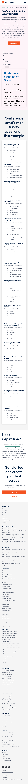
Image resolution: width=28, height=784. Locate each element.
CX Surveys (4, 572)
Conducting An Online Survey (9, 740)
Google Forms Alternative (8, 682)
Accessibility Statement (7, 772)
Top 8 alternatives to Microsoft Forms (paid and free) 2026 (13, 553)
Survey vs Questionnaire (7, 738)
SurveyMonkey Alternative (8, 670)
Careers (4, 514)
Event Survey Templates (7, 702)
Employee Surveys (6, 626)
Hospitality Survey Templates (8, 700)
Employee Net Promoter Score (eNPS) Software (13, 649)
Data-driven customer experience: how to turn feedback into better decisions (13, 535)
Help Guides (4, 752)
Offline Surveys (5, 661)
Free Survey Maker (6, 717)
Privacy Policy (5, 774)
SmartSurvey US (6, 520)
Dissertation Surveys (6, 610)
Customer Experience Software (9, 631)
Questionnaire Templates (8, 723)
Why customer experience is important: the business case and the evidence (14, 542)
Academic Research (6, 608)
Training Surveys (6, 586)
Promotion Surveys (6, 598)
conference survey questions (12, 446)
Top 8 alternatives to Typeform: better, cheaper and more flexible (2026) (14, 557)
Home (3, 509)
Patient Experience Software (8, 635)
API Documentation (6, 760)
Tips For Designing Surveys (8, 742)
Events (8, 7)
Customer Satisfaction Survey (9, 578)
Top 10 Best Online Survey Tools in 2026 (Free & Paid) (13, 560)
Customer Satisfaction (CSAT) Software (11, 645)
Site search (4, 522)
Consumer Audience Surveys (8, 600)
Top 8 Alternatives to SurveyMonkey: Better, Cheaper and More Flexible (12, 564)
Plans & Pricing (5, 511)
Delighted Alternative (7, 674)
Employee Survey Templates (8, 698)
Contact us (4, 512)
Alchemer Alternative (7, 678)
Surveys (4, 7)
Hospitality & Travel (6, 622)
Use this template (14, 43)
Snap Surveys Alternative (8, 680)
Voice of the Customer (7, 576)
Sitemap (4, 770)
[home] (8, 2)
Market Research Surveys (8, 592)
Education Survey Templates (8, 705)
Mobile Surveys (5, 663)
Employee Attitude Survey (8, 744)
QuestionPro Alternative (7, 684)
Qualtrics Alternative (7, 672)
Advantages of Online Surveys (9, 733)
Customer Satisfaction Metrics (9, 528)
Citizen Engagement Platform (9, 637)
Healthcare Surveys (6, 616)
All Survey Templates (7, 709)
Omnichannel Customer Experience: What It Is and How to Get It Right (14, 531)
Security (4, 516)
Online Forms (5, 725)
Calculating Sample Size (7, 736)
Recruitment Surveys (7, 584)
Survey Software (6, 715)
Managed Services (6, 641)
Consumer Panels (6, 639)
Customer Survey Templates (8, 696)
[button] (25, 2)
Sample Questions (6, 758)
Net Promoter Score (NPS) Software (10, 643)
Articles (3, 756)
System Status (5, 518)
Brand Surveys (5, 594)
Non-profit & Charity (6, 618)
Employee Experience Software (9, 633)
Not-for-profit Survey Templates (9, 707)
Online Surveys (5, 659)
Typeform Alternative (7, 676)
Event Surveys (5, 624)
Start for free (14, 492)
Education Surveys (6, 604)
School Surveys (5, 606)
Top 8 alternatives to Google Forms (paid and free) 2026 (13, 550)
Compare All (5, 690)
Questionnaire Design (7, 721)
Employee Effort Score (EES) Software (11, 653)
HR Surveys (4, 582)
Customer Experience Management (10, 746)
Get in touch (14, 496)
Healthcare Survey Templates (9, 703)
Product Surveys (5, 596)
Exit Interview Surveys (7, 588)
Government (5, 620)
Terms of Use (5, 775)
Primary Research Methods (8, 735)
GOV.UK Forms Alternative (8, 688)
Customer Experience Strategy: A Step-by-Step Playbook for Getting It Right (13, 538)
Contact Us (4, 777)
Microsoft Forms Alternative (8, 686)
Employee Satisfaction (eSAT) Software (11, 651)
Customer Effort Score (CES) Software (11, 647)
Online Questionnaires (7, 727)
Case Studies (5, 754)
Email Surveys (5, 665)
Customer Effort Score (7, 574)
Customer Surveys (6, 570)
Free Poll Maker (5, 719)
